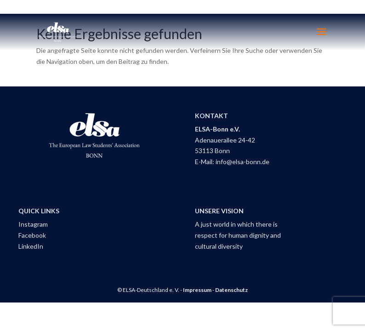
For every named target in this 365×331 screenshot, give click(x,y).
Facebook (32, 235)
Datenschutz (231, 289)
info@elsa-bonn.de (242, 162)
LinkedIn (30, 246)
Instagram (33, 224)
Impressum (197, 289)
